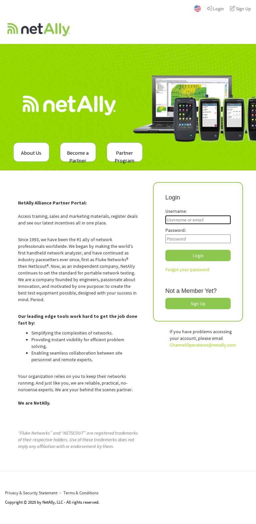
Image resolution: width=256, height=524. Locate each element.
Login (215, 9)
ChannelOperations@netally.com (203, 345)
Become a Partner (78, 155)
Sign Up (240, 9)
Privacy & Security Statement (31, 492)
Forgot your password (187, 270)
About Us (31, 152)
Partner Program (124, 155)
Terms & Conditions (80, 492)
